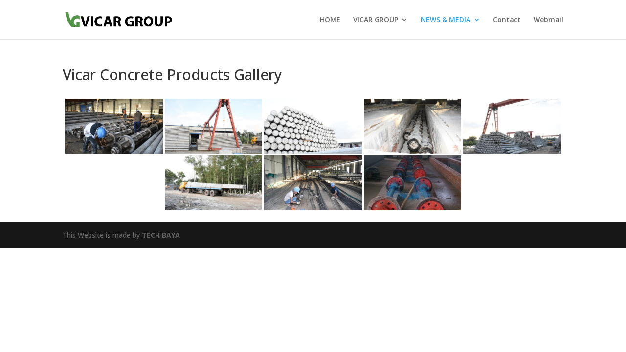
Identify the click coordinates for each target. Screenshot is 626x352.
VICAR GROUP (375, 20)
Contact (507, 20)
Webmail (548, 20)
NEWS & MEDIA (445, 20)
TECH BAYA (161, 235)
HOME (330, 20)
